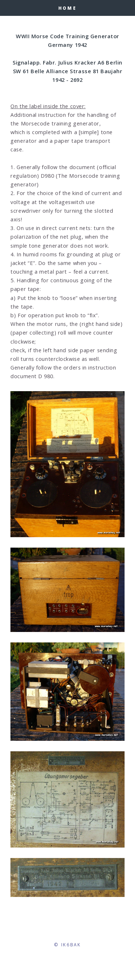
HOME (67, 8)
